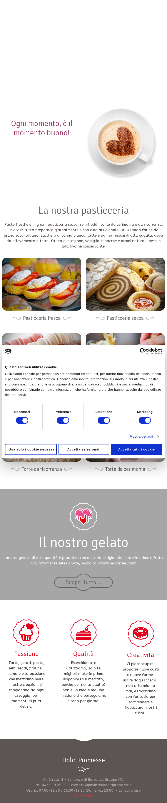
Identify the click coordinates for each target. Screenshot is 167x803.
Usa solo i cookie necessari (33, 449)
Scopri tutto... (83, 582)
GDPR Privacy (83, 796)
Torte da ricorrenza (42, 469)
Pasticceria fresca (41, 318)
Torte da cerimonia (125, 469)
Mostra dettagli (141, 436)
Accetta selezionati (84, 449)
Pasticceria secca (125, 318)
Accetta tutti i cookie (136, 449)
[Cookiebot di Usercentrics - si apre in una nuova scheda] (143, 351)
